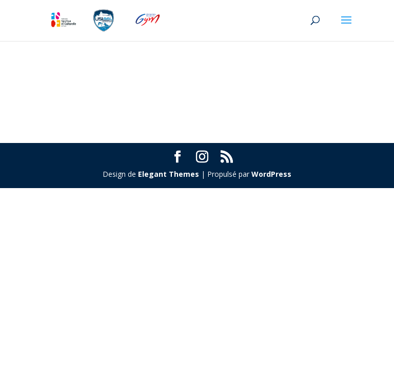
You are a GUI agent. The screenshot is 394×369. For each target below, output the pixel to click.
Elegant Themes (168, 174)
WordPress (271, 174)
